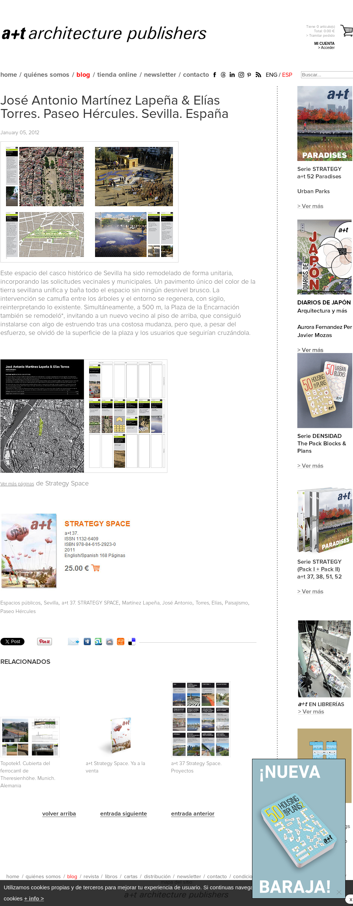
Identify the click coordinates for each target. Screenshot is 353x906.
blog (83, 75)
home (8, 75)
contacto (196, 75)
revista (91, 876)
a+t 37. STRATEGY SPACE (90, 603)
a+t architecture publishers (113, 33)
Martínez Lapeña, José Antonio (157, 603)
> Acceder (326, 48)
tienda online (117, 75)
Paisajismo (236, 603)
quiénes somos (46, 75)
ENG (271, 75)
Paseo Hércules (18, 611)
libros (111, 876)
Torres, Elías (209, 603)
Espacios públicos (20, 603)
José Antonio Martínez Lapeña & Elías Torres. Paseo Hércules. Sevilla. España (114, 107)
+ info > (34, 898)
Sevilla (51, 603)
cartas (131, 876)
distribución (157, 876)
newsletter (160, 75)
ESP (287, 75)
